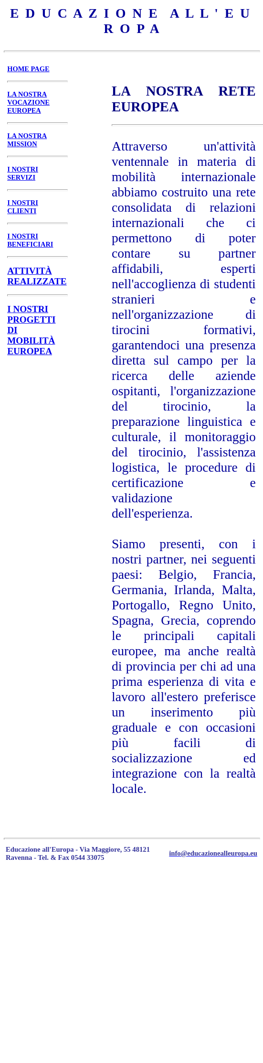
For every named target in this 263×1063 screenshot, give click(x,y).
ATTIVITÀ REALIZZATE (36, 276)
